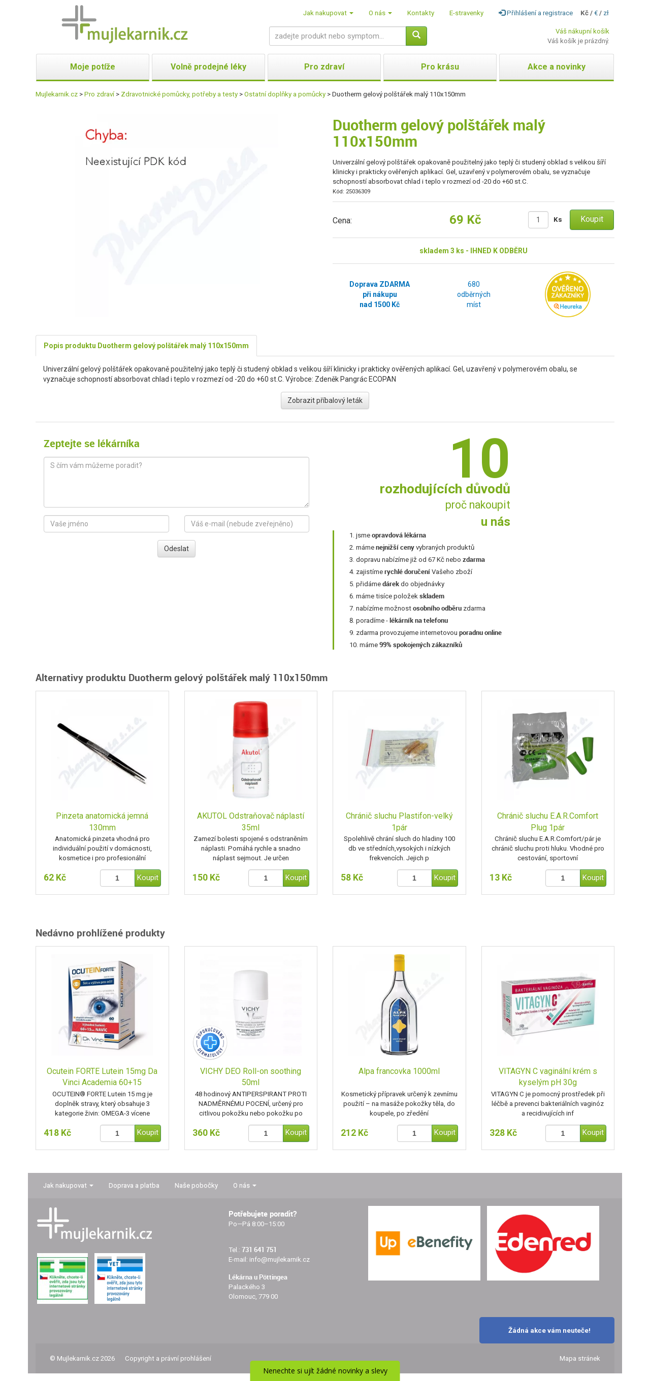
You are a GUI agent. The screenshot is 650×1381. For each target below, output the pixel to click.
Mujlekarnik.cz (57, 94)
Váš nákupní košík (582, 31)
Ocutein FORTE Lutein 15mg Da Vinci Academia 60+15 (102, 1077)
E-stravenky (466, 13)
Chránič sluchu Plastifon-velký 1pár (399, 821)
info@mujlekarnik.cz (279, 1259)
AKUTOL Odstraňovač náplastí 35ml (250, 821)
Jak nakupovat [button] (328, 13)
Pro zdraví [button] (324, 67)
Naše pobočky (196, 1185)
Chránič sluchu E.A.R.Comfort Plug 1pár (547, 821)
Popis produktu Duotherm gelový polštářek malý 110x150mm (146, 346)
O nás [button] (380, 13)
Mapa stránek (580, 1358)
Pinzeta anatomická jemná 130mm (102, 821)
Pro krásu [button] (440, 67)
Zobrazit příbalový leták (325, 400)
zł (606, 13)
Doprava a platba (134, 1185)
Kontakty (420, 13)
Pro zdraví (99, 94)
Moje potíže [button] (92, 67)
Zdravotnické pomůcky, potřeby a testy (179, 94)
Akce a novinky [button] (557, 67)
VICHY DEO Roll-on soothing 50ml (250, 1077)
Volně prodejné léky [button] (208, 67)
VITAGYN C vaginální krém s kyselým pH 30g (548, 1077)
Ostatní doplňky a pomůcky (285, 94)
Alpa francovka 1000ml (399, 1071)
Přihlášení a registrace (536, 13)
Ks (558, 219)
